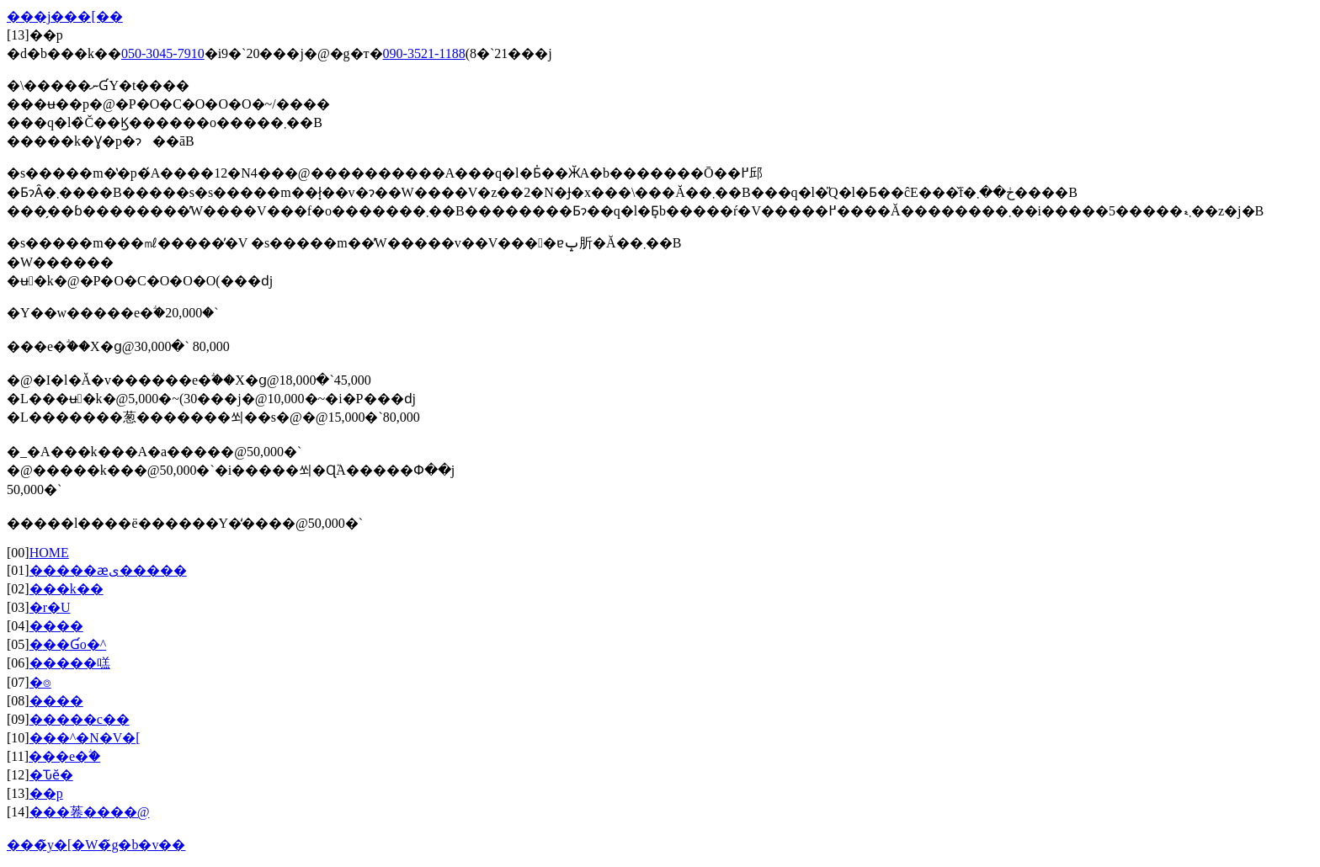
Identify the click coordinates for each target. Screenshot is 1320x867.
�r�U (50, 607)
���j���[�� (65, 16)
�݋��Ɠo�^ (68, 644)
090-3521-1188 (424, 53)
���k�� (66, 589)
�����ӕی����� (108, 570)
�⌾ (40, 682)
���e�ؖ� (64, 756)
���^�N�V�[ (85, 738)
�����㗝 (69, 663)
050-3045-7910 (163, 53)
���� (56, 626)
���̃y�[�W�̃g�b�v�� (96, 845)
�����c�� (79, 719)
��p (46, 793)
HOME (49, 552)
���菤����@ (89, 812)
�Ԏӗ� (51, 775)
